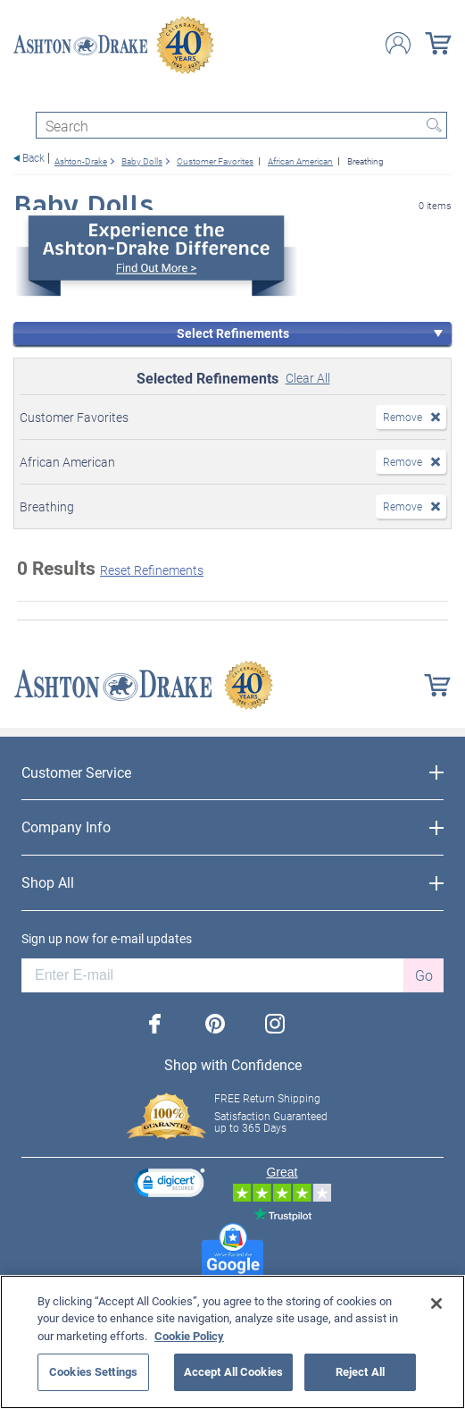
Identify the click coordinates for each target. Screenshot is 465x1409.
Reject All (360, 1371)
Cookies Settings (93, 1371)
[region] (232, 1342)
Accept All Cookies (233, 1371)
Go (424, 975)
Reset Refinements (151, 569)
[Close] (436, 1303)
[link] (169, 1185)
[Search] (241, 125)
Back (33, 158)
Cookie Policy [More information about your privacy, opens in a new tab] (189, 1336)
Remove (402, 416)
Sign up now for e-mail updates (106, 938)
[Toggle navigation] (21, 96)
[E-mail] (212, 975)
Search (433, 125)
